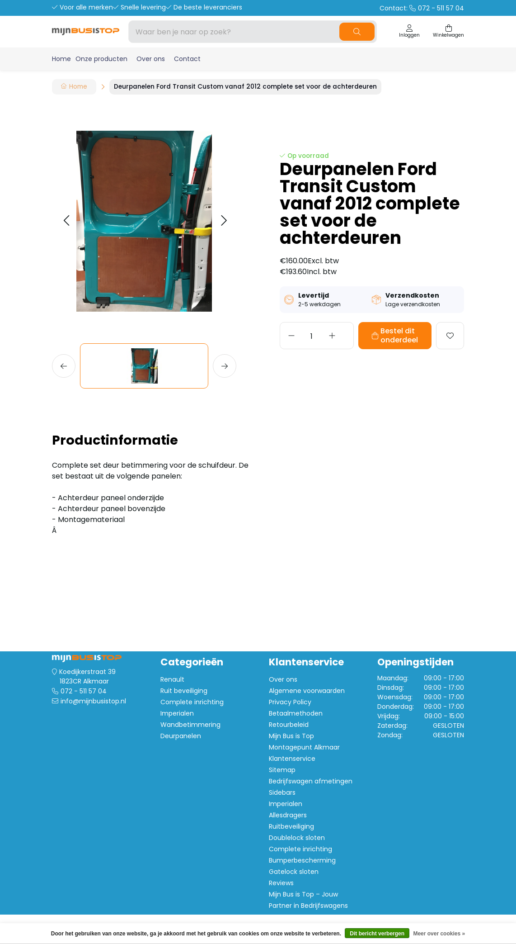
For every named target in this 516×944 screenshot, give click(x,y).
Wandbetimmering (190, 724)
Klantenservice (292, 758)
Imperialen (177, 713)
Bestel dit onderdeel (380, 335)
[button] (66, 221)
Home (61, 58)
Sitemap (282, 769)
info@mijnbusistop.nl (93, 701)
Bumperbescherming (302, 860)
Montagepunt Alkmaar (304, 747)
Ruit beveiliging (183, 690)
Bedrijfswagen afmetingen (310, 781)
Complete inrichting (192, 702)
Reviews (281, 882)
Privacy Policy (290, 702)
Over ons (150, 58)
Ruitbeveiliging (291, 826)
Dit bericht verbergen (377, 933)
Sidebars (282, 792)
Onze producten (101, 58)
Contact (187, 58)
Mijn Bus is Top (291, 735)
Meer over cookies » (439, 933)
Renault (172, 679)
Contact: (422, 8)
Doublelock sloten (297, 837)
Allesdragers (288, 815)
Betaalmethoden (296, 713)
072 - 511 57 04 (84, 691)
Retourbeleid (289, 724)
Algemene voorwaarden (307, 690)
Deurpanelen (180, 735)
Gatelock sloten (294, 871)
